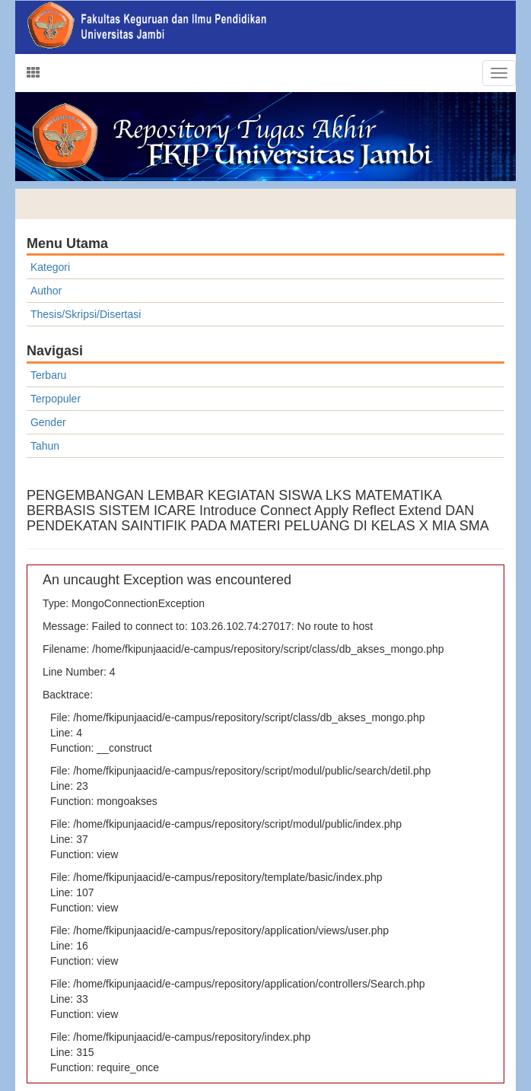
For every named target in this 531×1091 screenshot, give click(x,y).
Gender (48, 422)
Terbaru (48, 375)
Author (46, 291)
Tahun (44, 446)
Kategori (50, 267)
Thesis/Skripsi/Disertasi (85, 314)
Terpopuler (55, 399)
